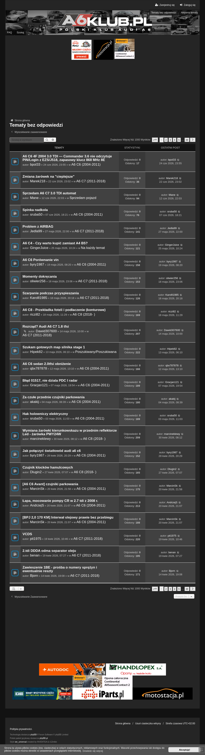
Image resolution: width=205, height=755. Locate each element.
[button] (155, 140)
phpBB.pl (44, 738)
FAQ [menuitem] (9, 32)
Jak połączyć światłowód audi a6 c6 (52, 451)
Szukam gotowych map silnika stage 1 (54, 347)
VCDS (27, 534)
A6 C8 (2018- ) (83, 314)
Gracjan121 (39, 385)
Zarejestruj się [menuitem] (165, 4)
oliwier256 (37, 281)
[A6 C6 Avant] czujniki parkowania (50, 484)
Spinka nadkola (35, 210)
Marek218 (37, 181)
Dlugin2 (36, 472)
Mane (34, 198)
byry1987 (37, 264)
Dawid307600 (46, 331)
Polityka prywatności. (21, 729)
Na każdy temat (93, 248)
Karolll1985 (38, 298)
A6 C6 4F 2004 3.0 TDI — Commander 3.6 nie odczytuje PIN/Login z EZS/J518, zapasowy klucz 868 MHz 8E (67, 158)
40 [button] (187, 139)
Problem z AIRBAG (38, 226)
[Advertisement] (103, 90)
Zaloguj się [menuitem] (187, 4)
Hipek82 (36, 352)
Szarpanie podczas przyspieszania (51, 293)
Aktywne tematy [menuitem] (189, 12)
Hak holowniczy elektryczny (45, 414)
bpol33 (35, 164)
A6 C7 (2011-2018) (91, 181)
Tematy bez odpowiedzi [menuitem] (163, 12)
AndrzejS (37, 505)
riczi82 (35, 314)
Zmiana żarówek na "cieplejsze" (48, 176)
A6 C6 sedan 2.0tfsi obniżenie (47, 364)
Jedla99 (36, 231)
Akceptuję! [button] (184, 750)
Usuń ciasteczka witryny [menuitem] (148, 723)
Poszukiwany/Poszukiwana (96, 352)
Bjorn (34, 575)
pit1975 (35, 538)
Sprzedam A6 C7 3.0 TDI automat (49, 193)
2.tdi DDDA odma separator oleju (49, 551)
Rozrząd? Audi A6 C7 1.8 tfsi (46, 326)
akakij (34, 401)
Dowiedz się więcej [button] (93, 751)
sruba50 (36, 214)
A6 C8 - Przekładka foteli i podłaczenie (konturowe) (64, 310)
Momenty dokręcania (40, 276)
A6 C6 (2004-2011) (85, 164)
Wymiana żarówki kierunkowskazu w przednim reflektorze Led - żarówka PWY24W (70, 432)
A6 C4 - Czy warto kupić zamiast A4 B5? (55, 243)
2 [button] (166, 139)
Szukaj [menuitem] (20, 32)
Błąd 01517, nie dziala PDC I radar (50, 380)
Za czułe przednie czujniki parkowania (54, 397)
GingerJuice (39, 248)
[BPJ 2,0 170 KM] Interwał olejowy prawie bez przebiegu (68, 517)
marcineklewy (40, 438)
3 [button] (170, 139)
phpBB (33, 735)
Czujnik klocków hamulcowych (48, 467)
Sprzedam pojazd (83, 198)
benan (35, 555)
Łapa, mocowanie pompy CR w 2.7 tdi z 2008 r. (60, 501)
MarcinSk (37, 488)
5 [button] (179, 139)
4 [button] (174, 139)
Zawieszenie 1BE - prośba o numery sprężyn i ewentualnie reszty (60, 569)
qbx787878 (38, 368)
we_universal (21, 742)
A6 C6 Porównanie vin (41, 260)
